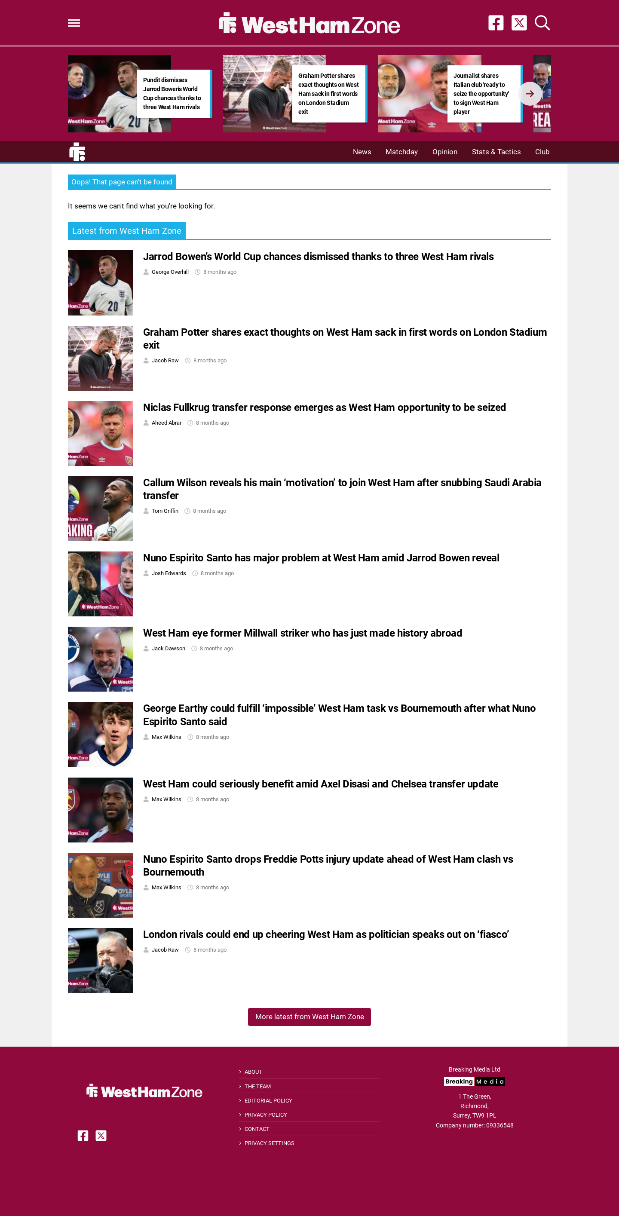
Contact (257, 1129)
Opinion (444, 151)
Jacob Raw (165, 360)
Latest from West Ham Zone (126, 231)
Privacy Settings (269, 1143)
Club (542, 151)
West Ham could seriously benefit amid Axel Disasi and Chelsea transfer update (320, 784)
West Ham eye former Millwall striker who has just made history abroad (302, 633)
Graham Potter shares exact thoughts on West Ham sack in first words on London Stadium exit (328, 93)
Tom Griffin (165, 511)
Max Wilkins (166, 737)
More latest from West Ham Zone (309, 1016)
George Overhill (170, 272)
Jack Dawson (168, 648)
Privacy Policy (266, 1115)
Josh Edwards (169, 573)
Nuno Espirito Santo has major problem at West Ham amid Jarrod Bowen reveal (321, 558)
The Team (258, 1086)
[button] (74, 23)
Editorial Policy (268, 1100)
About (253, 1072)
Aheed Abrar (166, 423)
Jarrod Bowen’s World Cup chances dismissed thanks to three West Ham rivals (318, 257)
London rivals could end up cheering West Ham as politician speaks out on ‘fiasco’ (326, 934)
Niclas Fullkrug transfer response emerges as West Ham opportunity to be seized (324, 407)
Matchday (402, 151)
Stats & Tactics (496, 151)
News (362, 151)
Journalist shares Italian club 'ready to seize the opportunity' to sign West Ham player (481, 93)
